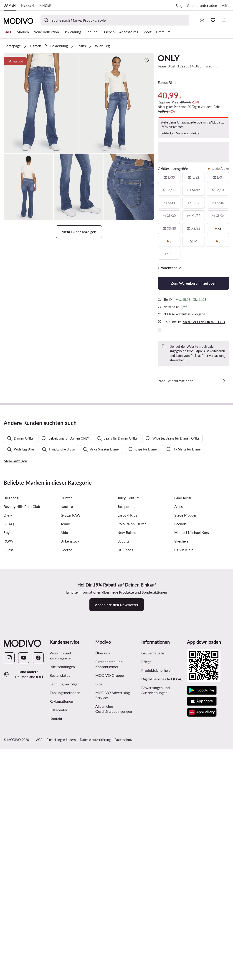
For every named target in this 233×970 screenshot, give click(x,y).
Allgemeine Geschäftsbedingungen (113, 934)
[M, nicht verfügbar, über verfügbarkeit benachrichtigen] (193, 241)
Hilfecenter (59, 935)
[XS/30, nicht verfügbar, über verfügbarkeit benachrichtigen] (169, 228)
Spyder (9, 758)
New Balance (127, 758)
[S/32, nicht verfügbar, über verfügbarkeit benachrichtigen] (193, 203)
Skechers (181, 766)
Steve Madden (185, 740)
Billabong (11, 723)
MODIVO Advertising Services (112, 920)
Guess (8, 775)
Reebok (180, 749)
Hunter (66, 723)
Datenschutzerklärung (95, 965)
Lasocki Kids (127, 740)
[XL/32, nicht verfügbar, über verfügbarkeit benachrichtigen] (193, 215)
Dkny (8, 740)
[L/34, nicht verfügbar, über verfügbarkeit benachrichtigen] (218, 177)
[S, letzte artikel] (169, 241)
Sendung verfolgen (64, 909)
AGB (39, 965)
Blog (178, 5)
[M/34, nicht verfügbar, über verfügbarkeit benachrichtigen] (218, 190)
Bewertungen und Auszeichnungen (155, 915)
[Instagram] (9, 883)
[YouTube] (23, 883)
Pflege (146, 887)
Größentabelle (152, 878)
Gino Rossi (182, 723)
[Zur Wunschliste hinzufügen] (146, 60)
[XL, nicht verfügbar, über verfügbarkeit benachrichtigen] (169, 254)
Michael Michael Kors (191, 758)
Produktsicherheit (155, 896)
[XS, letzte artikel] (218, 228)
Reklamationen (61, 927)
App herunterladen (202, 5)
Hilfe (225, 5)
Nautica (67, 732)
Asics (178, 732)
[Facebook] (38, 883)
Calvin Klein (183, 775)
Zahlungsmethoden (65, 918)
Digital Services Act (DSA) (161, 904)
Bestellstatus (60, 901)
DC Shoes (125, 775)
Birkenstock (70, 766)
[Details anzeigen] (223, 380)
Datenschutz (123, 965)
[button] (41, 103)
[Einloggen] (202, 20)
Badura (123, 766)
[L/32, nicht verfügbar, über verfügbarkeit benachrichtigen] (193, 177)
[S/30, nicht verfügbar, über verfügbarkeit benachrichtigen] (169, 203)
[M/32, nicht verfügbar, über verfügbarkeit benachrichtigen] (193, 190)
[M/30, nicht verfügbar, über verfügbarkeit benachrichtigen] (169, 190)
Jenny (65, 749)
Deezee (66, 775)
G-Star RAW (71, 740)
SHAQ (9, 749)
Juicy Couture (128, 723)
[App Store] (202, 926)
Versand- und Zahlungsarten (61, 881)
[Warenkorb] (223, 20)
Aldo (64, 758)
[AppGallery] (202, 937)
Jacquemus (126, 732)
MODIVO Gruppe (109, 901)
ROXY (8, 766)
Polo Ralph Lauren (132, 749)
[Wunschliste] (213, 20)
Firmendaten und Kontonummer (109, 889)
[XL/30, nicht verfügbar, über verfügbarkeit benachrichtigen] (169, 215)
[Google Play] (202, 916)
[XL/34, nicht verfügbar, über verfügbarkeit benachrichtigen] (218, 215)
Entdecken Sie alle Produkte (179, 133)
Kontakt (56, 944)
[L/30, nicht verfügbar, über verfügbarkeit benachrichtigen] (169, 177)
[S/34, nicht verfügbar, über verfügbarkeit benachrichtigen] (218, 203)
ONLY (169, 58)
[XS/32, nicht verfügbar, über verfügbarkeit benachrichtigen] (193, 228)
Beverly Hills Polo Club (22, 732)
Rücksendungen (62, 892)
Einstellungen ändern (61, 965)
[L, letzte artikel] (218, 241)
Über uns (102, 878)
